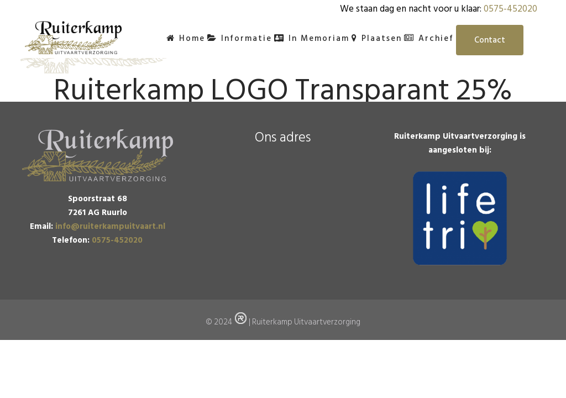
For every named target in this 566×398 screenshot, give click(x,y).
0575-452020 (510, 9)
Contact (489, 40)
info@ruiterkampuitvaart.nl (110, 235)
